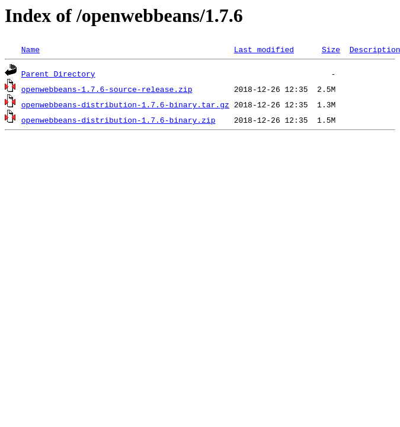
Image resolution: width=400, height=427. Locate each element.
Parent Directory (58, 73)
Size (331, 49)
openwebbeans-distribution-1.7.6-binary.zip (118, 119)
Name (30, 49)
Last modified (264, 49)
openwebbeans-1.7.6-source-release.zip (107, 89)
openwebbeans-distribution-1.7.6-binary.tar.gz (125, 104)
